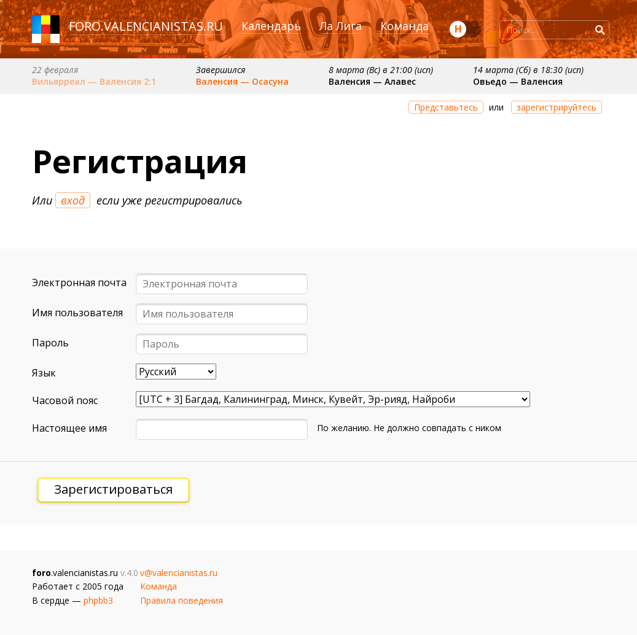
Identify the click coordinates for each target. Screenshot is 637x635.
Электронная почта (79, 282)
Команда (404, 25)
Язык (44, 373)
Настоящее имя (69, 428)
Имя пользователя (77, 312)
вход (73, 200)
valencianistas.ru (163, 26)
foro (85, 26)
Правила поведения (181, 600)
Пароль (50, 342)
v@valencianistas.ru (178, 573)
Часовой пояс (65, 400)
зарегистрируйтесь (556, 107)
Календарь (271, 25)
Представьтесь (446, 107)
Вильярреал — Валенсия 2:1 (94, 81)
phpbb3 (98, 600)
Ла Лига (340, 25)
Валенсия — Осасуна (242, 81)
